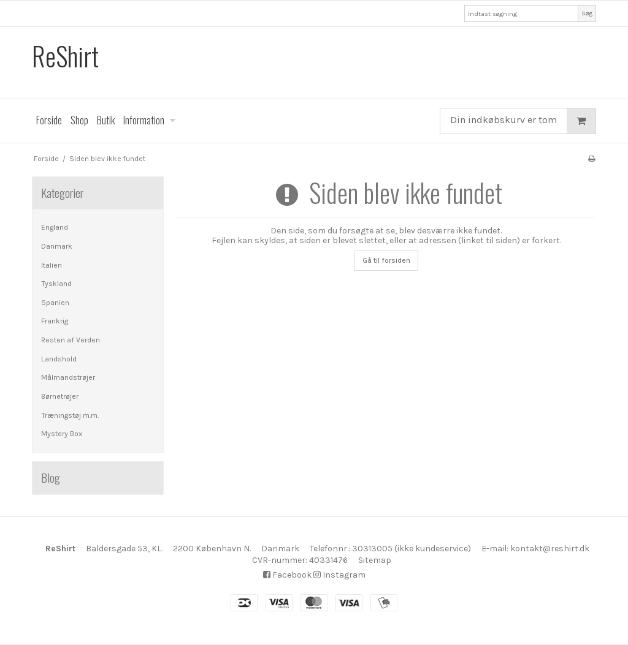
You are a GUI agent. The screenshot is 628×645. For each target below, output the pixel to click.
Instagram (339, 575)
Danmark (56, 246)
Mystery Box (61, 433)
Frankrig (54, 321)
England (54, 227)
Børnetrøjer (59, 396)
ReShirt (65, 56)
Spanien (55, 302)
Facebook (287, 575)
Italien (51, 265)
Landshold (59, 359)
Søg (586, 13)
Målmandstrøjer (68, 377)
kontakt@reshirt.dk (549, 548)
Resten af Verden (70, 340)
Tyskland (56, 283)
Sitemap (374, 560)
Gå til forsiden (386, 260)
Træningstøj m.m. (70, 415)
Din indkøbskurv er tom (522, 121)
